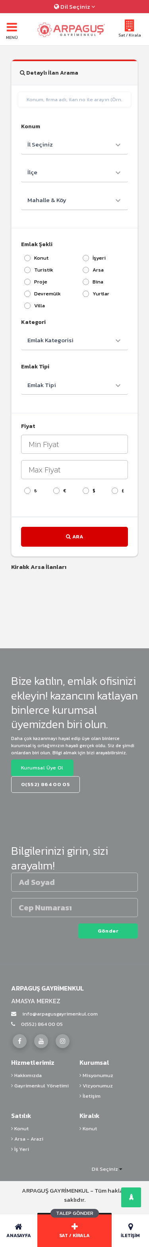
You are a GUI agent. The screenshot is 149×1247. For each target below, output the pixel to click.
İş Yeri (20, 1149)
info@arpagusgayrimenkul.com (54, 1014)
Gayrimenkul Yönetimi (40, 1085)
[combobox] (74, 145)
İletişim (90, 1096)
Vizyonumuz (96, 1085)
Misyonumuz (96, 1075)
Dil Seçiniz (74, 6)
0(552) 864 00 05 (37, 1024)
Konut (20, 1128)
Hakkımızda (26, 1075)
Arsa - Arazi (27, 1139)
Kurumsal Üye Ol (42, 767)
